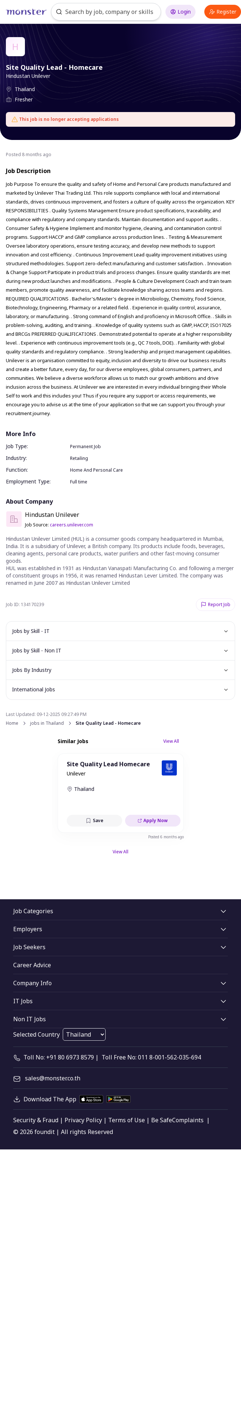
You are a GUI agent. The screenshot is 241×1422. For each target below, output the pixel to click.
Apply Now (153, 820)
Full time (78, 482)
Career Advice (32, 965)
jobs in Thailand (47, 723)
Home (12, 723)
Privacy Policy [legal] (83, 1120)
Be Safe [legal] (161, 1120)
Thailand (25, 89)
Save (94, 820)
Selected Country (36, 1034)
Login (180, 11)
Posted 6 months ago (166, 836)
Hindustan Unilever (28, 75)
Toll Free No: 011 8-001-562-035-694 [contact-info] (151, 1057)
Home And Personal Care (96, 470)
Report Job (215, 604)
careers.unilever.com (71, 525)
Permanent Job (85, 446)
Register (222, 11)
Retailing (79, 458)
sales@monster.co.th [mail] (52, 1078)
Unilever (76, 773)
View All (171, 741)
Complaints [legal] (188, 1120)
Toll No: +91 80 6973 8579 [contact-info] (58, 1057)
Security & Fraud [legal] (35, 1120)
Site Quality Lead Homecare (108, 764)
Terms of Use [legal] (126, 1120)
